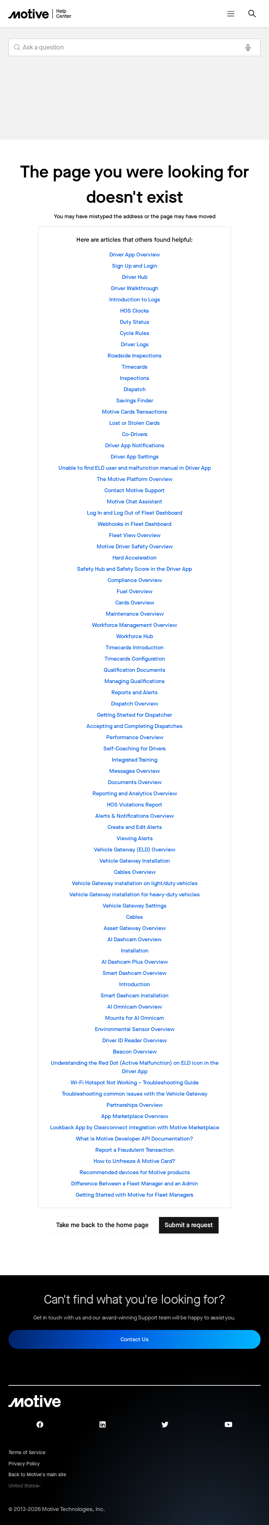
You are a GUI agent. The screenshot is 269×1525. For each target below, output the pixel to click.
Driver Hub (134, 277)
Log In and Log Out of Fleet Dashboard (134, 512)
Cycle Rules (134, 333)
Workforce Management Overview (134, 625)
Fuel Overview (134, 591)
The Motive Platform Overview (134, 479)
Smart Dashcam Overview (134, 973)
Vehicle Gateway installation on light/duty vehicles (135, 883)
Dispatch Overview (134, 703)
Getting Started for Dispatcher (134, 714)
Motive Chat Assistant (134, 501)
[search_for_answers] (134, 47)
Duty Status (134, 322)
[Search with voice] (248, 47)
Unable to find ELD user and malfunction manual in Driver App (134, 467)
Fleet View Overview (134, 535)
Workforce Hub (134, 636)
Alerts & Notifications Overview (134, 816)
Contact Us (134, 1339)
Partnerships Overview (134, 1105)
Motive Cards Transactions (134, 411)
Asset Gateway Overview (135, 928)
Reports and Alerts (134, 692)
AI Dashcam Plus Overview (135, 961)
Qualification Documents (134, 670)
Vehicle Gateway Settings (134, 905)
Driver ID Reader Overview (134, 1040)
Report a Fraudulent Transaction (134, 1149)
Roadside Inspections (134, 355)
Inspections (134, 378)
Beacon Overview (135, 1051)
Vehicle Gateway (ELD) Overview (134, 849)
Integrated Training (134, 759)
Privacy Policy (24, 1463)
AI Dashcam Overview (134, 939)
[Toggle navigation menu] (231, 13)
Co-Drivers (134, 434)
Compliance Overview (135, 580)
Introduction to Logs (134, 299)
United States (23, 1486)
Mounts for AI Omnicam (134, 1018)
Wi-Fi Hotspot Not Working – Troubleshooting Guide (135, 1082)
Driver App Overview (134, 254)
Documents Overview (134, 782)
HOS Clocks (134, 310)
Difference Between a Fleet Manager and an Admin (134, 1183)
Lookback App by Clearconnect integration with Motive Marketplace (134, 1127)
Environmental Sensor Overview (134, 1029)
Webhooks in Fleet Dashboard (134, 524)
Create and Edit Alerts (135, 827)
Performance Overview (134, 737)
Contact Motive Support (134, 490)
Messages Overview (134, 771)
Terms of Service (27, 1452)
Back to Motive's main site (37, 1474)
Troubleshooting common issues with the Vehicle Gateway (134, 1093)
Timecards (134, 366)
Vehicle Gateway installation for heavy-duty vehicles (134, 894)
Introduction (134, 984)
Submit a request (189, 1225)
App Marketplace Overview (134, 1116)
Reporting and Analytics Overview (134, 793)
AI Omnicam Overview (134, 1006)
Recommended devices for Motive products (135, 1172)
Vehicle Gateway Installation (134, 860)
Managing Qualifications (134, 681)
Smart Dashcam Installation (134, 995)
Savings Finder (134, 400)
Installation (135, 950)
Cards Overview (134, 602)
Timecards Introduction (134, 647)
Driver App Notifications (134, 445)
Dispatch (135, 389)
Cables (134, 917)
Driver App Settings (135, 456)
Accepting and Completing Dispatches (134, 726)
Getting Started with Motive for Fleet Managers (134, 1194)
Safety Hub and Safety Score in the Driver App (134, 569)
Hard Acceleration (134, 557)
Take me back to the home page (102, 1225)
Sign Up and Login (134, 265)
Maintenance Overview (135, 613)
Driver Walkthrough (134, 288)
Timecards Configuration (134, 658)
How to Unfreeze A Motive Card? (134, 1161)
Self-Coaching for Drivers (134, 748)
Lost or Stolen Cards (134, 423)
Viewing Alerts (135, 838)
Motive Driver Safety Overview (135, 546)
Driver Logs (135, 344)
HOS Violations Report (134, 804)
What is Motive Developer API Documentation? (134, 1138)
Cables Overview (135, 872)
